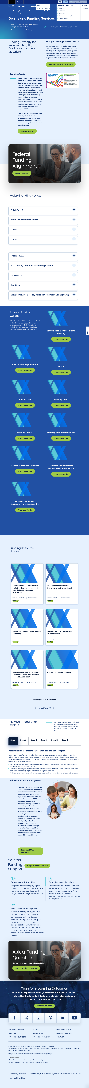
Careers (35, 1030)
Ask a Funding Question (26, 968)
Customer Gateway (16, 1030)
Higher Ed (19, 2)
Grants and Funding (14, 13)
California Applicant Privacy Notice (32, 1074)
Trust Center (37, 1033)
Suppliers (12, 1033)
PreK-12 (12, 2)
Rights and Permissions (61, 1074)
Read (15, 601)
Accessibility (13, 1074)
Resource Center (34, 11)
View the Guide (61, 339)
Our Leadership (38, 1060)
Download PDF (27, 131)
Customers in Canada (41, 1037)
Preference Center (63, 1030)
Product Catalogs (64, 1033)
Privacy (48, 1074)
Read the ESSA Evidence (27, 851)
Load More (44, 708)
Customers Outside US (17, 1037)
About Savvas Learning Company (19, 1060)
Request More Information (61, 64)
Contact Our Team (44, 1006)
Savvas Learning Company (16, 11)
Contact (74, 6)
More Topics (47, 11)
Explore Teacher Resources (37, 866)
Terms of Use (76, 1074)
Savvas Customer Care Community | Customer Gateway (28, 1063)
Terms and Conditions (17, 1078)
